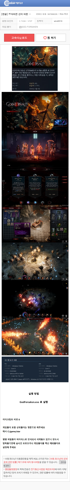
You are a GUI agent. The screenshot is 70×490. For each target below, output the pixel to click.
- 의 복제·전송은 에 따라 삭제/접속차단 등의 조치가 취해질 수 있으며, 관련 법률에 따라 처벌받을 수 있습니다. (34, 472)
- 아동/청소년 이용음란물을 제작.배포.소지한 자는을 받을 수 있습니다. (35, 462)
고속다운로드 (19, 38)
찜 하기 (51, 38)
